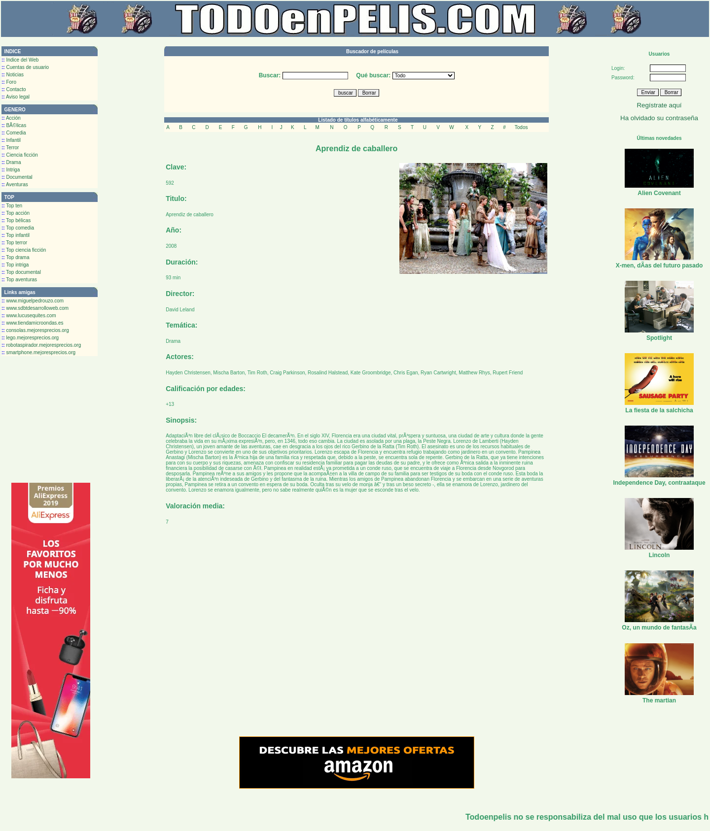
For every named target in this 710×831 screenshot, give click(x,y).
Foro (8, 82)
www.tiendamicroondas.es (32, 323)
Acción (11, 118)
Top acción (15, 213)
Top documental (21, 272)
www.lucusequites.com (28, 315)
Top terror (14, 242)
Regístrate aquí (659, 105)
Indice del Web (19, 60)
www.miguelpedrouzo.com (32, 300)
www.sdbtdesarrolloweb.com (35, 308)
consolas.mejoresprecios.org (35, 330)
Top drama (15, 257)
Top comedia (17, 228)
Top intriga (15, 264)
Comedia (13, 132)
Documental (17, 177)
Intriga (10, 169)
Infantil (11, 140)
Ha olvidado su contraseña (659, 118)
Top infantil (15, 235)
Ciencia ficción (19, 155)
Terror (10, 147)
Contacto (13, 89)
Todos (521, 127)
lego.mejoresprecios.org (30, 337)
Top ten (11, 205)
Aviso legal (15, 97)
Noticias (12, 74)
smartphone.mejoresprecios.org (38, 352)
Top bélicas (16, 220)
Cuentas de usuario (25, 67)
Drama (11, 162)
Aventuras (14, 184)
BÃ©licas (13, 125)
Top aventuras (19, 279)
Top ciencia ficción (23, 250)
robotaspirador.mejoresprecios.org (41, 345)
